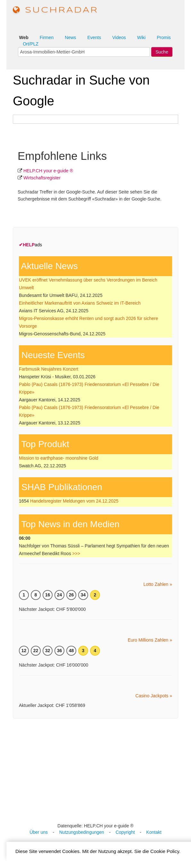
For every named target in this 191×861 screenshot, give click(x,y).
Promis (164, 37)
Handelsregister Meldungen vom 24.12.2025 (74, 501)
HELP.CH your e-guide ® (48, 170)
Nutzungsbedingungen (81, 832)
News (70, 37)
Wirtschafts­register (42, 177)
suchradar (55, 10)
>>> (76, 553)
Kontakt (153, 832)
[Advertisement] (98, 770)
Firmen (47, 37)
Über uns (38, 832)
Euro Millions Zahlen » (150, 640)
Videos (119, 37)
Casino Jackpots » (154, 695)
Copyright (125, 832)
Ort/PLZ (30, 43)
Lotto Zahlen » (157, 584)
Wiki (141, 37)
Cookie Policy (164, 851)
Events (94, 37)
